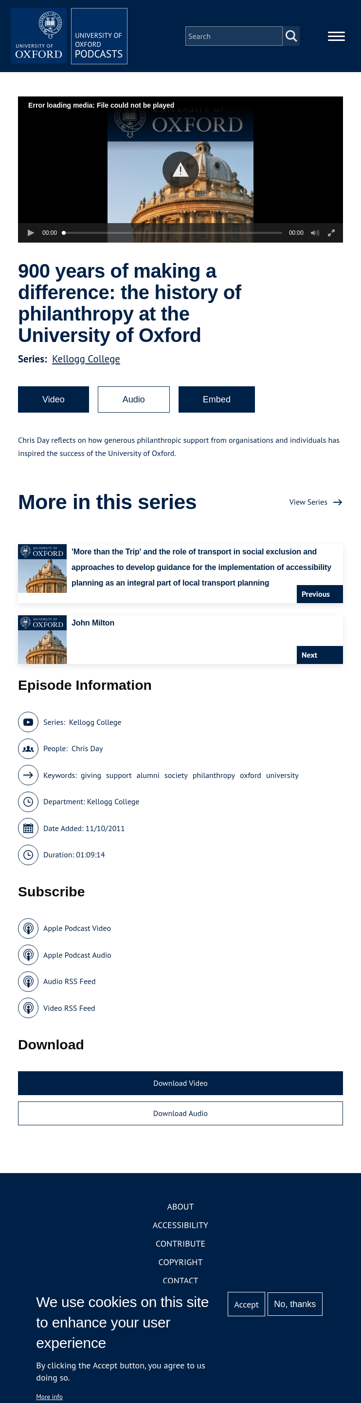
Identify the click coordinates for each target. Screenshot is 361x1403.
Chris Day (87, 748)
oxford (250, 775)
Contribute (180, 1243)
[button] (180, 170)
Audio (134, 399)
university (282, 775)
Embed (217, 399)
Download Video (180, 1083)
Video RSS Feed (69, 1008)
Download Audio (180, 1113)
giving (91, 775)
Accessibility (180, 1225)
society (176, 775)
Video (53, 399)
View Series (308, 502)
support (119, 775)
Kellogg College (86, 358)
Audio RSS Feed (69, 981)
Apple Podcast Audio (77, 955)
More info (49, 1396)
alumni (148, 775)
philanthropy (214, 775)
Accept (246, 1304)
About (180, 1206)
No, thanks (295, 1304)
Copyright (181, 1262)
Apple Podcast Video (77, 928)
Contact (181, 1280)
